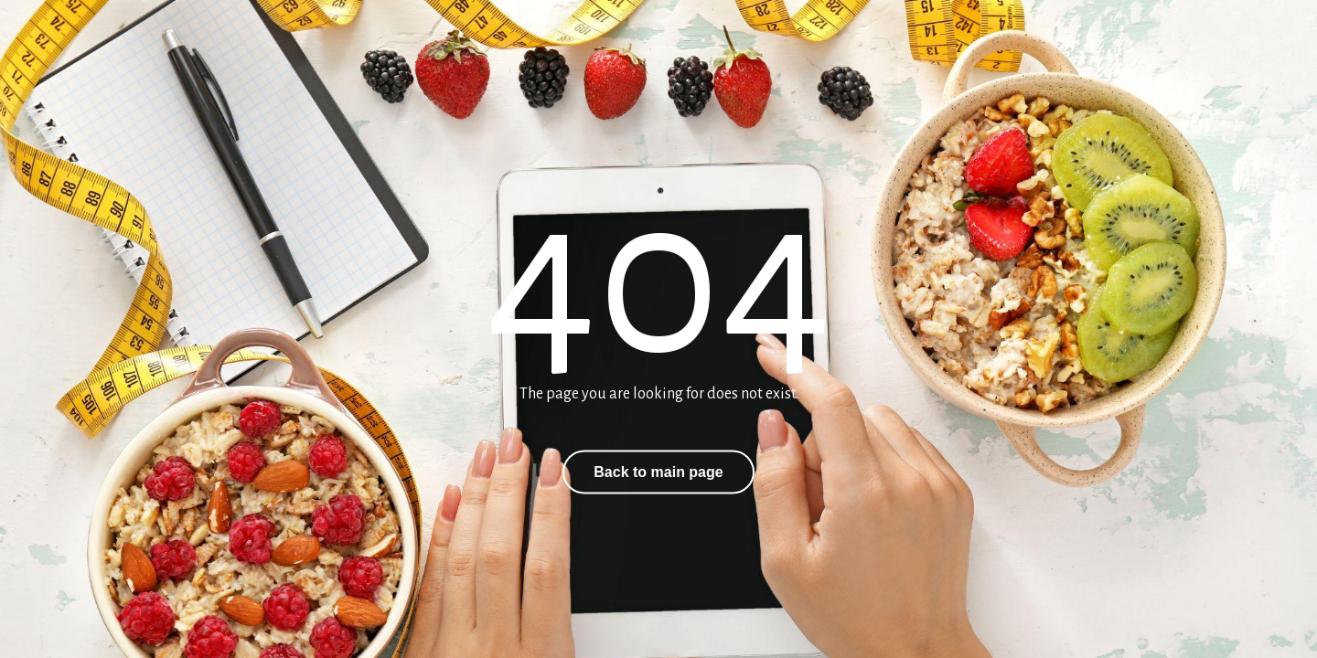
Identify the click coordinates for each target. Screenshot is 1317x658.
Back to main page (658, 472)
